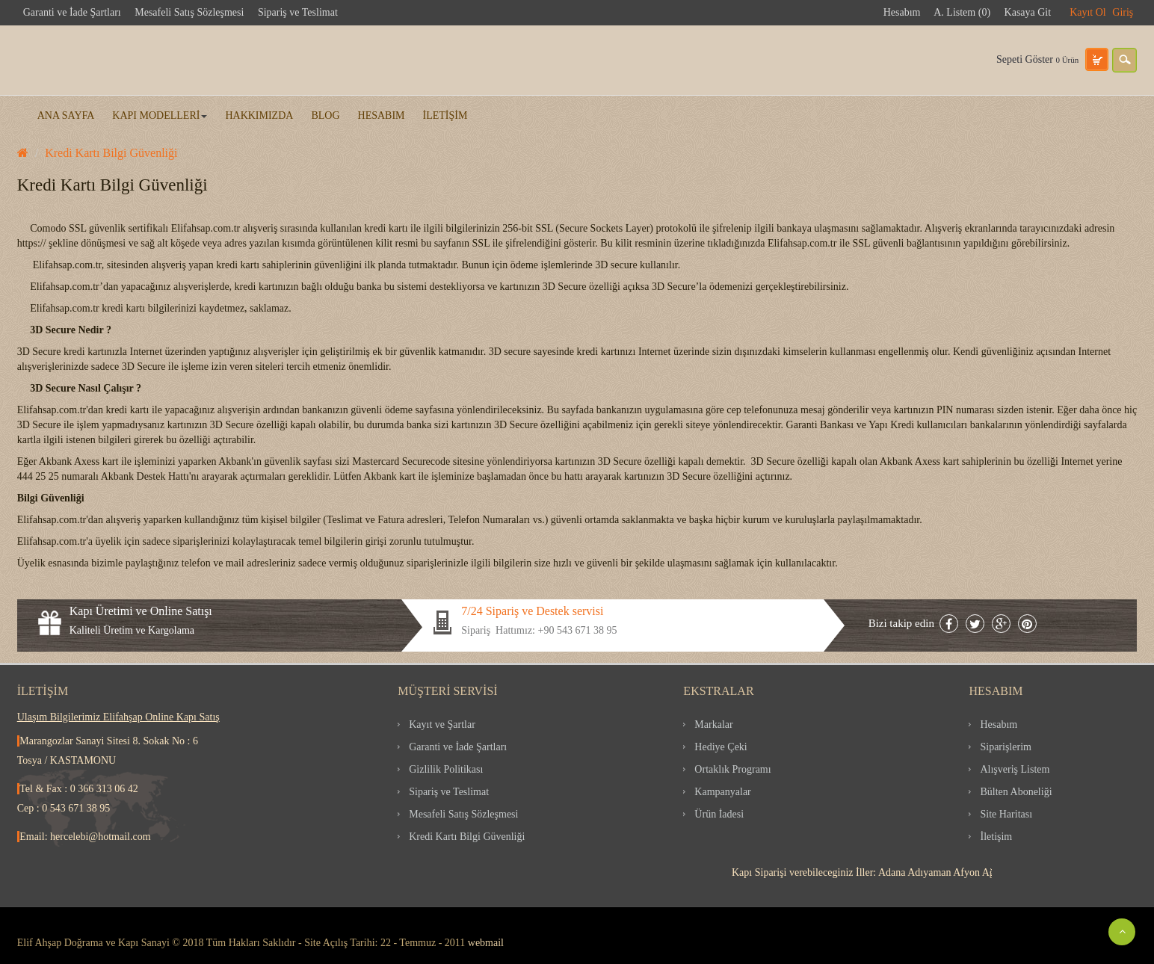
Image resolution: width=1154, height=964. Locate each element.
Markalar (713, 724)
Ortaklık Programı (732, 769)
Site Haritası (1006, 814)
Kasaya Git (1028, 12)
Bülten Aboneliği (1016, 791)
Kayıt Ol (1088, 12)
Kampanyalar (722, 791)
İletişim (996, 836)
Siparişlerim (1005, 747)
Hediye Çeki (720, 747)
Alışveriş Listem (1014, 769)
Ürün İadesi (719, 814)
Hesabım (902, 12)
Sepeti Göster (1037, 59)
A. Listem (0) (962, 12)
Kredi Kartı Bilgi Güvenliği (111, 152)
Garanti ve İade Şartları (72, 12)
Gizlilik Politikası (446, 769)
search (1124, 60)
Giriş (1122, 12)
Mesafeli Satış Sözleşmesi (189, 12)
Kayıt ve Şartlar (442, 724)
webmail (486, 942)
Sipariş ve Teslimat (298, 12)
